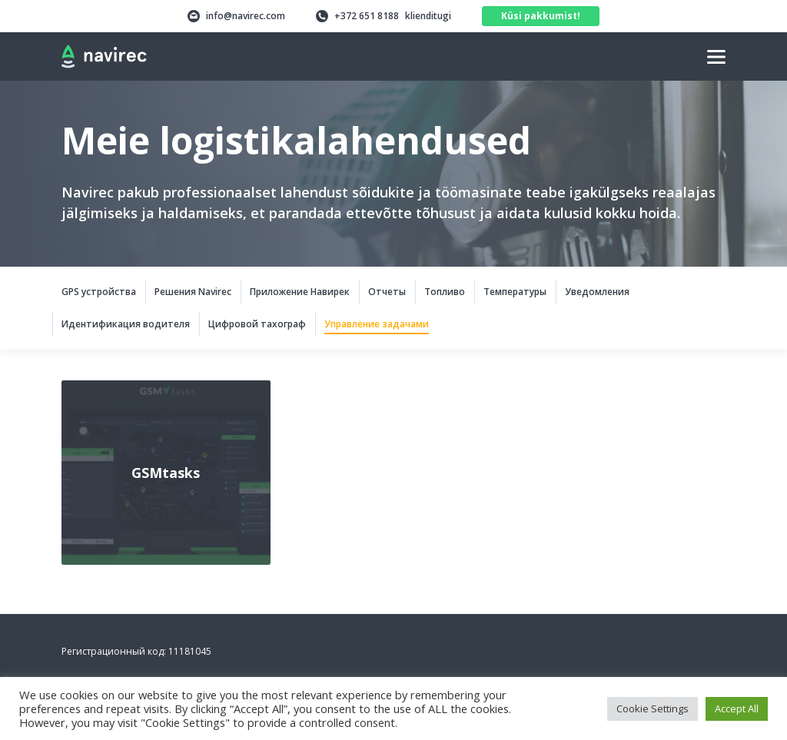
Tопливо (444, 291)
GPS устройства (98, 291)
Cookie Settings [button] (652, 708)
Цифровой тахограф (257, 323)
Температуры (514, 291)
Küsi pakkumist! (540, 15)
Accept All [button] (737, 708)
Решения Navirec (192, 291)
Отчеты (387, 291)
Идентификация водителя (125, 323)
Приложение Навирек (300, 291)
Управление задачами (376, 323)
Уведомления (597, 291)
